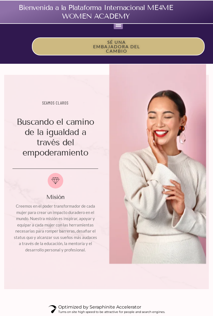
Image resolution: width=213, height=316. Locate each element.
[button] (118, 24)
